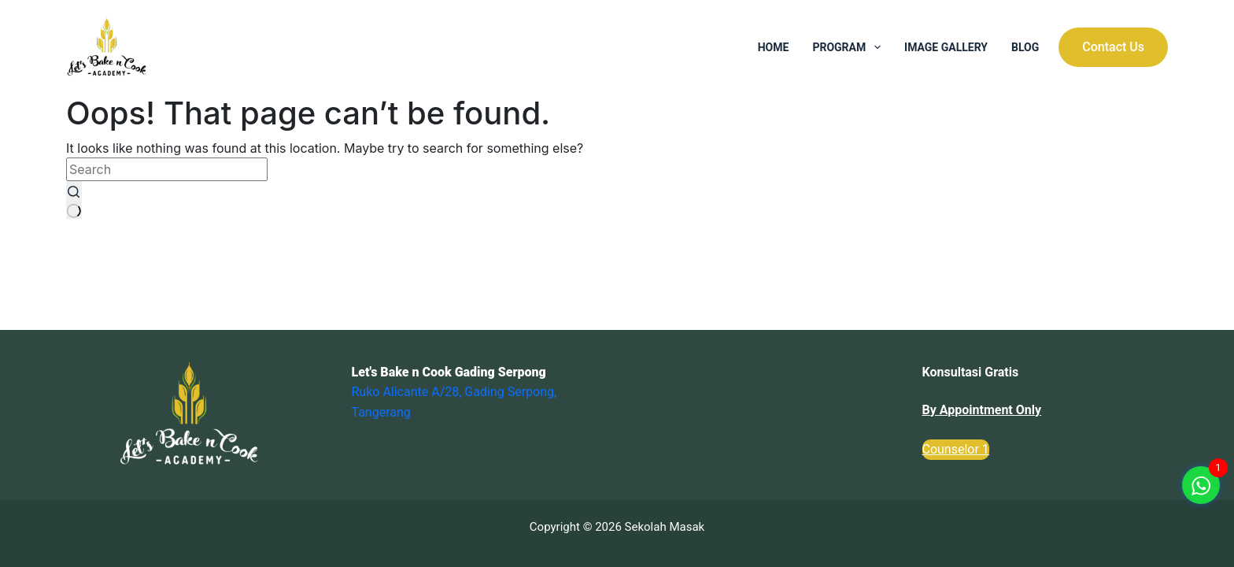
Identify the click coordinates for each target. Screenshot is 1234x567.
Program (849, 47)
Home (773, 47)
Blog (1025, 47)
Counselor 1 (955, 449)
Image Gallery (946, 47)
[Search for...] (167, 169)
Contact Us (1113, 46)
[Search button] (74, 200)
